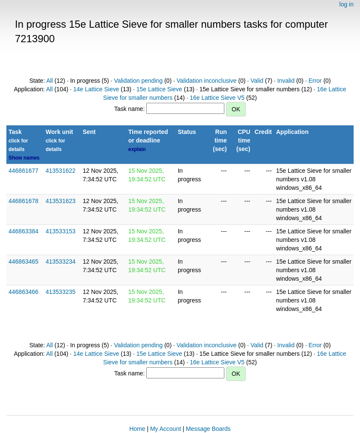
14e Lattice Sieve (96, 89)
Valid (256, 80)
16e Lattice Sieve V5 (217, 97)
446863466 (23, 291)
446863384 (23, 231)
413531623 (60, 201)
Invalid (285, 80)
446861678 (23, 201)
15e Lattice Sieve (159, 89)
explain (137, 149)
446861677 (23, 170)
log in (347, 4)
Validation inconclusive (207, 80)
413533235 (60, 291)
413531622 (60, 170)
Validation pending (138, 80)
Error (315, 80)
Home (137, 428)
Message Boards (208, 428)
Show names (24, 158)
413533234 (60, 261)
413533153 (60, 231)
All (49, 80)
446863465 (23, 261)
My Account (165, 428)
